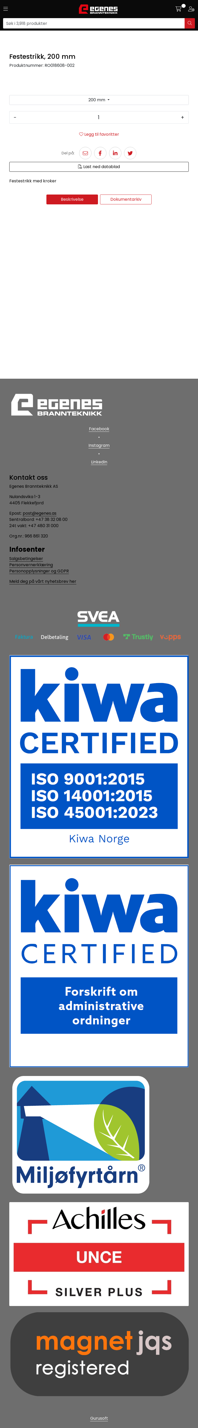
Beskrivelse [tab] (72, 367)
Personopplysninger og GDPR (39, 571)
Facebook (99, 429)
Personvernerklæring (31, 565)
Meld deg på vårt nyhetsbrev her (42, 581)
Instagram (99, 445)
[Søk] (94, 23)
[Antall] (98, 285)
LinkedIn (99, 462)
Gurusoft (99, 1418)
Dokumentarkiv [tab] (126, 367)
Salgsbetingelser (26, 559)
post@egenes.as (39, 513)
